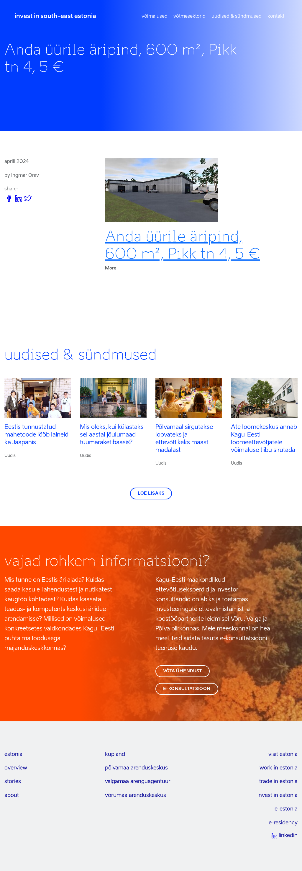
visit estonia (283, 754)
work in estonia (279, 768)
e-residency (283, 823)
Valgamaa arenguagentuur (137, 781)
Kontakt (275, 16)
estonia (13, 754)
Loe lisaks (151, 493)
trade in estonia (278, 781)
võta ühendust (182, 671)
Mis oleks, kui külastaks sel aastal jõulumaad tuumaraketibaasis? (112, 435)
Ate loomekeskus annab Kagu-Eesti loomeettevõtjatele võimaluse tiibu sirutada (264, 438)
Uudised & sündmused (236, 16)
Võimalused (155, 16)
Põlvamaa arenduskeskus (136, 768)
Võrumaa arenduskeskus (135, 795)
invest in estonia (277, 795)
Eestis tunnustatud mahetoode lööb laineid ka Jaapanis (36, 435)
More (110, 268)
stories (12, 781)
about (11, 795)
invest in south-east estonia (55, 16)
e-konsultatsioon (187, 689)
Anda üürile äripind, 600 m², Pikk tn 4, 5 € (182, 245)
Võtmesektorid (189, 16)
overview (15, 768)
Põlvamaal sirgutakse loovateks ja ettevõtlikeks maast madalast (184, 438)
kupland (115, 754)
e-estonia (286, 809)
